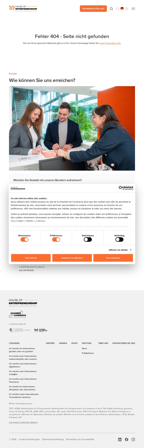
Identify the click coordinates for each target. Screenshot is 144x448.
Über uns (103, 343)
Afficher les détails (118, 250)
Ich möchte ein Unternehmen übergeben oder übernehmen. (22, 388)
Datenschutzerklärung (53, 439)
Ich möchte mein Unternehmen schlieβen (23, 373)
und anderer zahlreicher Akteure (23, 422)
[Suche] (111, 8)
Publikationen (88, 353)
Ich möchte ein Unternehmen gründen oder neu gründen (22, 350)
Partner (50, 343)
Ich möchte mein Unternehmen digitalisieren (23, 365)
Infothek (87, 343)
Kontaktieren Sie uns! (93, 8)
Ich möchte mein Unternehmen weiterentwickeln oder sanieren (23, 358)
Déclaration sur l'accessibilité (80, 439)
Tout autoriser (113, 257)
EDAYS (74, 343)
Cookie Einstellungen (29, 439)
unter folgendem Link (110, 43)
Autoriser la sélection (72, 257)
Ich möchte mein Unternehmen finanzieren (23, 380)
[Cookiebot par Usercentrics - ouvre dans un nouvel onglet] (121, 188)
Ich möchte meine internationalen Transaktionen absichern (24, 396)
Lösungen (14, 343)
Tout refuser (31, 257)
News (84, 348)
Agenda (63, 343)
